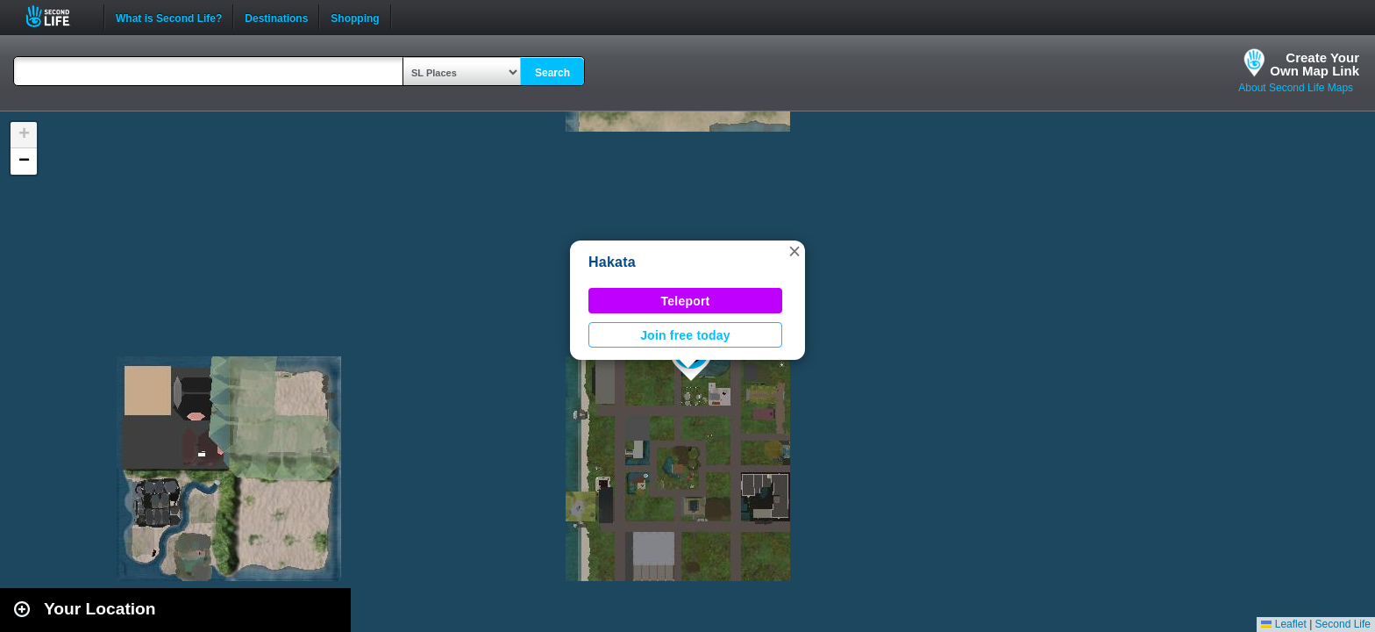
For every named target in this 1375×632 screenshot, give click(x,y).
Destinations (276, 16)
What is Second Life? (169, 16)
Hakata (612, 262)
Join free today (685, 335)
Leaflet (1283, 624)
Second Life (57, 16)
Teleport (685, 301)
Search (552, 73)
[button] (794, 251)
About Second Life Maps (1295, 88)
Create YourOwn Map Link (1314, 64)
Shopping (355, 16)
